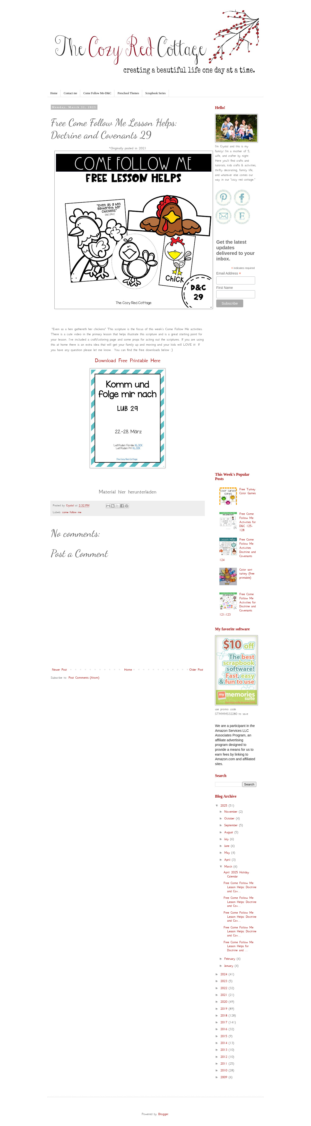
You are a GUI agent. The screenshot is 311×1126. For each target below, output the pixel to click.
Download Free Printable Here (127, 360)
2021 (224, 995)
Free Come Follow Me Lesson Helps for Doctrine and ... (238, 946)
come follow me (71, 512)
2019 (224, 1008)
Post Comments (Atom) (84, 677)
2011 (224, 1063)
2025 (224, 805)
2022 (224, 988)
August (229, 832)
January (229, 966)
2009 (224, 1077)
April (228, 859)
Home (53, 93)
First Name (224, 288)
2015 (224, 1036)
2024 (224, 974)
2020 (224, 1001)
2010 (224, 1070)
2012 (224, 1057)
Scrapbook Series (155, 93)
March (228, 866)
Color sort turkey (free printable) (246, 574)
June (227, 846)
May (227, 852)
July (227, 839)
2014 (224, 1043)
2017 (224, 1022)
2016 (224, 1029)
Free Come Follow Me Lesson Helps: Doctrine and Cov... (240, 887)
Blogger (163, 1114)
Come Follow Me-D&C (97, 93)
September (231, 825)
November (231, 811)
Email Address (228, 273)
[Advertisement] (235, 392)
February (230, 958)
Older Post (196, 669)
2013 (224, 1049)
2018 (224, 1015)
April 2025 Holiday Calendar (236, 874)
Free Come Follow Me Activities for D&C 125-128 (247, 522)
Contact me (70, 93)
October (230, 818)
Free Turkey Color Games (247, 491)
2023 (224, 981)
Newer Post (59, 669)
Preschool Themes (128, 93)
